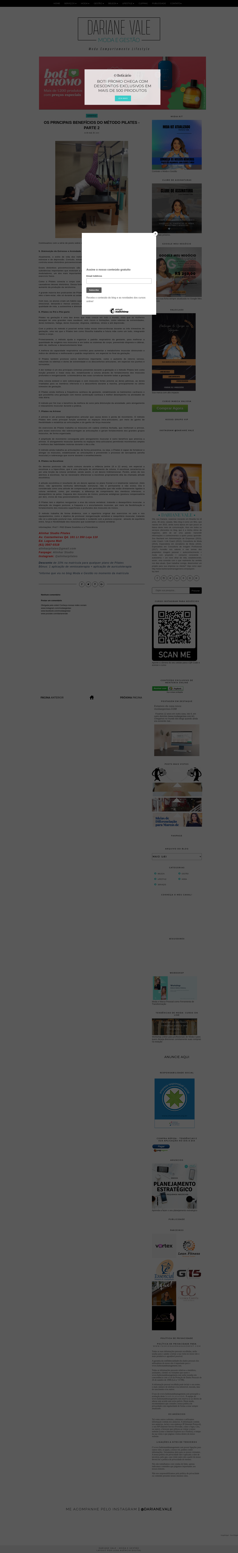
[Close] (155, 233)
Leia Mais (146, 98)
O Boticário (146, 75)
